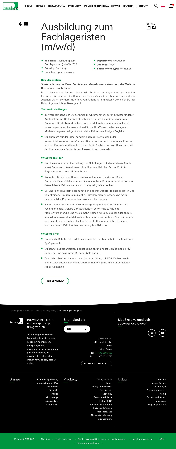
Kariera (128, 6)
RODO (162, 439)
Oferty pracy (50, 310)
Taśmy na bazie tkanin (104, 381)
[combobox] (77, 329)
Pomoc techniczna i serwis (102, 6)
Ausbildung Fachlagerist (70, 310)
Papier (54, 393)
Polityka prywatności (142, 439)
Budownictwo (51, 401)
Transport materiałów (47, 383)
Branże (40, 6)
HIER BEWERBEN (55, 281)
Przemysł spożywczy (47, 379)
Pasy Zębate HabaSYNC (106, 392)
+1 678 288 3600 (103, 352)
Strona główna (17, 310)
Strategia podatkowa (88, 443)
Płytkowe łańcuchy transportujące (102, 410)
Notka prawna (119, 439)
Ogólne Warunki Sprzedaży (92, 439)
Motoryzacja (52, 397)
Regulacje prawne (157, 404)
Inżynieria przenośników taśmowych (159, 383)
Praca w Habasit (34, 310)
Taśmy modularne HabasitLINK (103, 399)
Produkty (74, 6)
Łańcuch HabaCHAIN (101, 404)
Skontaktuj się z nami (96, 363)
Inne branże (52, 404)
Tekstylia (53, 390)
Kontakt (142, 6)
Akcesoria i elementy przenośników (101, 417)
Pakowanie (52, 386)
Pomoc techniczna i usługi (156, 392)
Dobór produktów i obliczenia (156, 399)
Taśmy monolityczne (102, 386)
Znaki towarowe (64, 439)
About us (45, 439)
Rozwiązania (56, 6)
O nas (28, 6)
